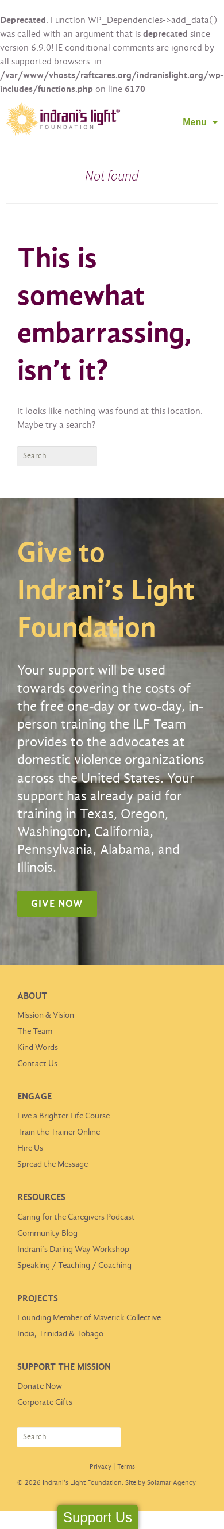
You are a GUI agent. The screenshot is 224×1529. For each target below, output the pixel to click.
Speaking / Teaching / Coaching (74, 1265)
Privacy (100, 1466)
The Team (34, 1031)
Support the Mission (64, 1367)
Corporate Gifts (44, 1402)
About (32, 996)
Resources (41, 1197)
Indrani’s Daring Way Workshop (73, 1249)
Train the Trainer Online (58, 1132)
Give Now (57, 904)
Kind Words (37, 1047)
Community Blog (47, 1233)
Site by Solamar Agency (160, 1483)
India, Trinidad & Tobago (60, 1334)
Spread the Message (52, 1164)
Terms (126, 1466)
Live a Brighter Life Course (63, 1116)
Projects (37, 1299)
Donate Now (39, 1386)
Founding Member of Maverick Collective (89, 1318)
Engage (34, 1097)
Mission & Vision (45, 1015)
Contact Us (37, 1063)
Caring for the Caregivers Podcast (76, 1217)
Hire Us (30, 1148)
